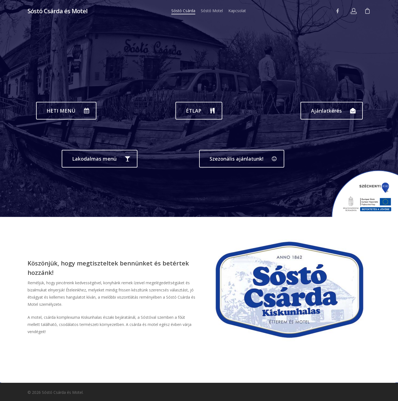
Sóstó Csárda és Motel (57, 11)
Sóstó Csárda (183, 10)
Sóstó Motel (212, 10)
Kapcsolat (237, 10)
